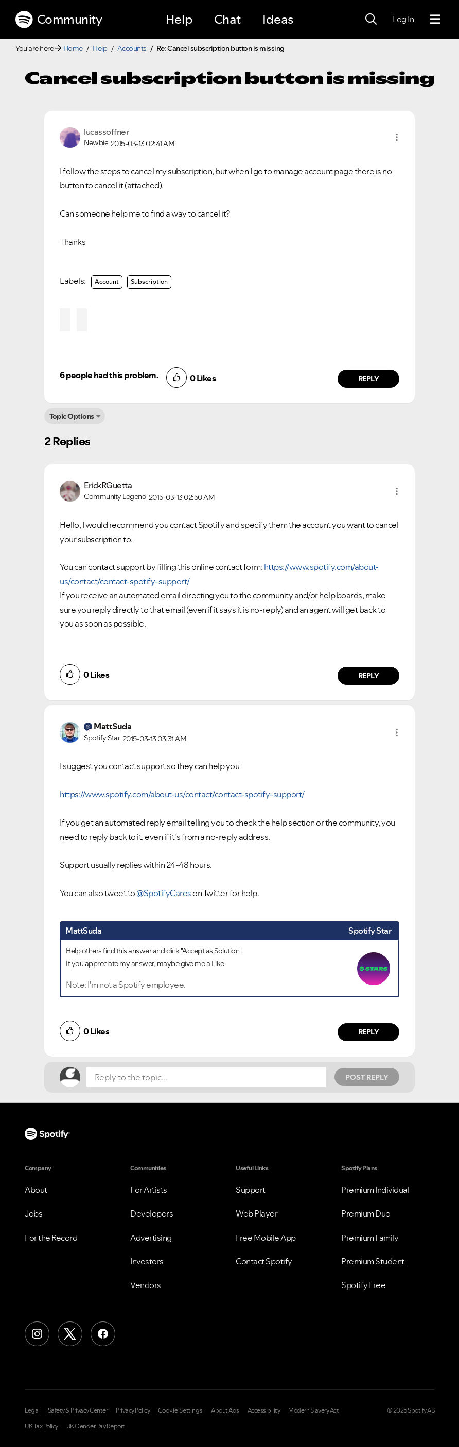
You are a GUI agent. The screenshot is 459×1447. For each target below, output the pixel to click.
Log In (403, 19)
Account (107, 281)
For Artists (148, 1189)
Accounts (132, 48)
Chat (227, 19)
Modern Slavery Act (313, 1410)
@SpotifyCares (163, 893)
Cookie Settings (180, 1410)
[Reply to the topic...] (206, 1077)
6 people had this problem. (109, 375)
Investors (147, 1261)
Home (73, 48)
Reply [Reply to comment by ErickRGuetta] (368, 676)
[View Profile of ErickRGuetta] (108, 485)
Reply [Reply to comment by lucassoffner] (368, 378)
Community (58, 19)
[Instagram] (37, 1333)
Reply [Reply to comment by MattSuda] (368, 1032)
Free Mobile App (266, 1237)
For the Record (51, 1237)
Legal (32, 1410)
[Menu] (435, 19)
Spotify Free (363, 1285)
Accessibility (264, 1410)
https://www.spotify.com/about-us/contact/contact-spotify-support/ (182, 794)
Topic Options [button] (71, 416)
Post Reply (367, 1077)
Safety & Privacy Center (78, 1410)
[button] (396, 137)
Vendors (145, 1285)
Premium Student (372, 1261)
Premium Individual (375, 1189)
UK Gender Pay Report (95, 1426)
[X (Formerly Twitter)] (70, 1333)
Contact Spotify (264, 1261)
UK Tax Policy (41, 1426)
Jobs (33, 1213)
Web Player (256, 1213)
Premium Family (369, 1237)
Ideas (277, 19)
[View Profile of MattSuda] (112, 726)
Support (251, 1189)
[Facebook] (103, 1333)
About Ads (225, 1410)
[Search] (371, 19)
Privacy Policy (133, 1410)
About (36, 1189)
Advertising (151, 1237)
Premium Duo (366, 1213)
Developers (151, 1213)
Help (179, 19)
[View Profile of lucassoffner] (106, 131)
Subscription (149, 281)
